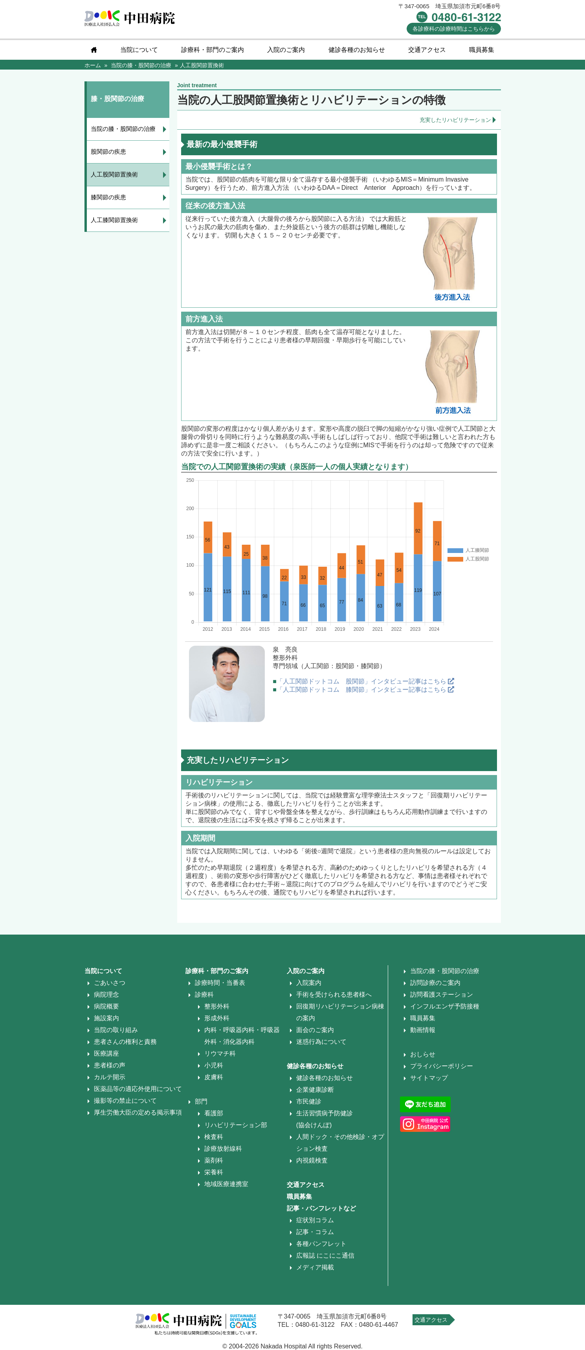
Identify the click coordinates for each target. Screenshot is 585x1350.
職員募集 (481, 49)
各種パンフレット (321, 1243)
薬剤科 (213, 1160)
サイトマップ (429, 1077)
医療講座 (106, 1053)
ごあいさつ (109, 982)
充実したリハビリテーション (455, 120)
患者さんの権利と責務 (125, 1041)
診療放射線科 (223, 1148)
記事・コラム (315, 1232)
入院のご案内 (286, 49)
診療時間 (454, 29)
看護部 (213, 1113)
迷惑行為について (321, 1041)
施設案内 (106, 1018)
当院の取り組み (116, 1030)
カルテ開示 (109, 1077)
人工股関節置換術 (114, 174)
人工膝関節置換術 (114, 220)
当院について (139, 49)
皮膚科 (213, 1077)
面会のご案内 (315, 1030)
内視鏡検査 (312, 1160)
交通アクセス (427, 49)
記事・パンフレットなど (321, 1208)
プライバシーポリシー (441, 1066)
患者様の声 (109, 1065)
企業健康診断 (315, 1089)
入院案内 (308, 982)
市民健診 (308, 1101)
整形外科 (216, 1006)
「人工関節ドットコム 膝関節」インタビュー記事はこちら (365, 689)
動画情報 (422, 1030)
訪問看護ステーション (441, 994)
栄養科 (213, 1172)
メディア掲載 (315, 1267)
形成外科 (216, 1018)
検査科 (213, 1136)
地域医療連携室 (226, 1184)
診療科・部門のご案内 (212, 49)
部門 (201, 1101)
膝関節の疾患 (108, 197)
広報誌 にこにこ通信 (325, 1255)
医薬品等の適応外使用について (138, 1089)
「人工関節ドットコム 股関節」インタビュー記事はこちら (365, 681)
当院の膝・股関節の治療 (123, 128)
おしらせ (422, 1054)
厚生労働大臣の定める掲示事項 (138, 1112)
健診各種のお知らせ (356, 49)
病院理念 (106, 994)
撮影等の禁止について (125, 1100)
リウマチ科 (220, 1053)
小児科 (213, 1065)
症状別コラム (315, 1220)
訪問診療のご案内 (435, 982)
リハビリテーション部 (235, 1125)
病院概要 (106, 1006)
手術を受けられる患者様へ (334, 994)
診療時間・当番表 (220, 982)
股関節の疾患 (108, 151)
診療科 (204, 994)
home (94, 50)
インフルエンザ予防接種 (444, 1006)
